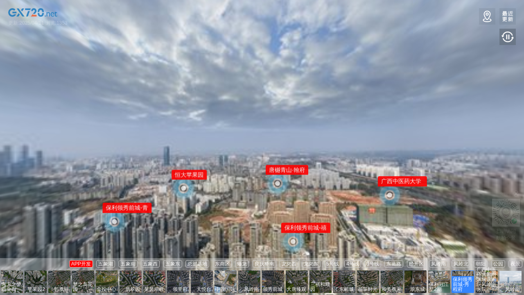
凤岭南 (438, 264)
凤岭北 (461, 264)
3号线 (372, 264)
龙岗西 (289, 264)
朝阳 (481, 264)
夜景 (515, 264)
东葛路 (393, 264)
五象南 (128, 264)
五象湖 (105, 264)
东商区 (222, 264)
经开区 (416, 264)
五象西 (150, 264)
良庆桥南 (264, 264)
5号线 (332, 264)
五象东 (172, 264)
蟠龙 (242, 264)
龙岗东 (311, 264)
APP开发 (81, 264)
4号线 (352, 264)
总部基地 (197, 264)
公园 (498, 264)
